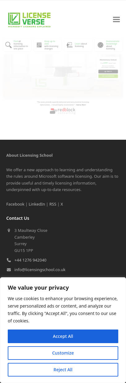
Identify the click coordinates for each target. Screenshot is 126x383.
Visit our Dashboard (108, 76)
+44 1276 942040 (30, 260)
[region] (63, 330)
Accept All (63, 336)
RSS (52, 204)
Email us (108, 71)
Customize (63, 353)
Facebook (15, 204)
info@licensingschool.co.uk (40, 269)
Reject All (63, 369)
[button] (116, 19)
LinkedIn (37, 204)
